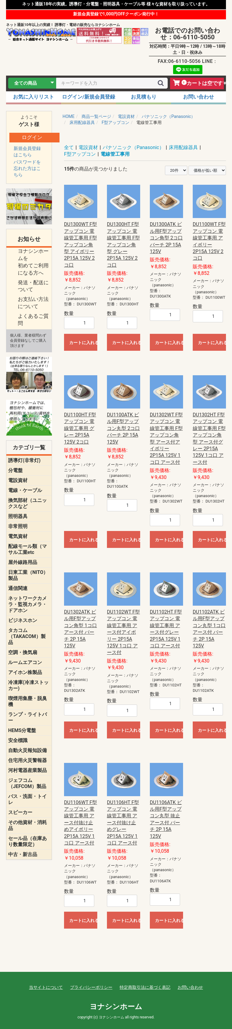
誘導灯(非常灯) (24, 460)
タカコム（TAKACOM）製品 (27, 636)
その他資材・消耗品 (27, 825)
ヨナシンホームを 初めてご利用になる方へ (33, 261)
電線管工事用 (115, 154)
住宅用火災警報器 (27, 760)
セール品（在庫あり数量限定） (27, 841)
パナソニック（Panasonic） (133, 147)
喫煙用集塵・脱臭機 (27, 701)
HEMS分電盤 (22, 730)
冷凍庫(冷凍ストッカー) (28, 685)
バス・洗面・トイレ (27, 799)
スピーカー (20, 812)
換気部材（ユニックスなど (27, 503)
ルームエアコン (25, 662)
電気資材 (17, 536)
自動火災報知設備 (27, 750)
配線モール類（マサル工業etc (27, 549)
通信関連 (17, 588)
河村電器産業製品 (27, 770)
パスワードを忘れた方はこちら (27, 168)
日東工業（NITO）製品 (28, 575)
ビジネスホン (22, 620)
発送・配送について (33, 286)
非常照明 (17, 526)
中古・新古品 (22, 854)
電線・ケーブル (25, 490)
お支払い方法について (33, 302)
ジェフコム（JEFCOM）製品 (27, 783)
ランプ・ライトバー (27, 717)
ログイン (32, 137)
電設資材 (17, 480)
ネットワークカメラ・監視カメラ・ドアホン (27, 604)
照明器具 (17, 516)
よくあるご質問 (33, 319)
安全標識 (17, 740)
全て (69, 147)
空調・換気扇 (22, 652)
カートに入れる (83, 342)
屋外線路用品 (22, 562)
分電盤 (15, 470)
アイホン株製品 (25, 672)
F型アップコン (80, 154)
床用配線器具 (183, 147)
